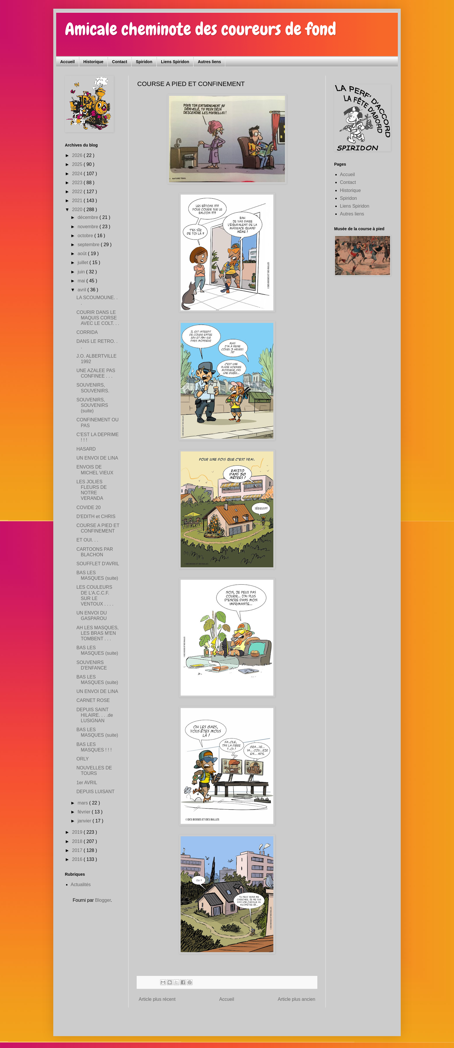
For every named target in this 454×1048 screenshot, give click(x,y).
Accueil (67, 61)
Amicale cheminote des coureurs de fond (200, 29)
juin (82, 271)
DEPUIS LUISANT (95, 791)
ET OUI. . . (87, 539)
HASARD (86, 449)
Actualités (81, 884)
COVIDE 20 (88, 507)
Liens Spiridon (175, 61)
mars (83, 802)
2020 (78, 209)
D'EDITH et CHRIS (96, 516)
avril (82, 289)
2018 (78, 841)
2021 (78, 200)
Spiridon (144, 61)
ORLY (82, 758)
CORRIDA (87, 332)
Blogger (103, 900)
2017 (78, 850)
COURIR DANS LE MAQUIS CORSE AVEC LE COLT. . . (97, 318)
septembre (89, 244)
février (85, 811)
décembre (89, 217)
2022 (78, 191)
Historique (93, 61)
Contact (119, 61)
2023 (78, 182)
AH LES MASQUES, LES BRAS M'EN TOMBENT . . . (97, 633)
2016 (78, 859)
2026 (78, 155)
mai (82, 280)
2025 (78, 164)
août (83, 253)
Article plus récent (157, 999)
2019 (78, 832)
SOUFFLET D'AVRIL (97, 563)
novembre (89, 226)
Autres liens (209, 61)
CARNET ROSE (93, 700)
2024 (78, 173)
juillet (83, 262)
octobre (86, 235)
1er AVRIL (86, 782)
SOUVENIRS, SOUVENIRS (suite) (92, 405)
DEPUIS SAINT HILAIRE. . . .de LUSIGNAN (94, 715)
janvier (85, 820)
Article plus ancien (296, 999)
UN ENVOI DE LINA (97, 458)
